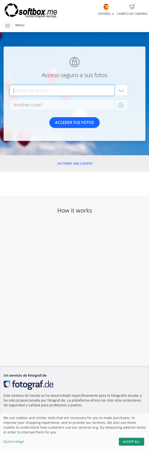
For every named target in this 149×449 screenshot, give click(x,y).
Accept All (131, 442)
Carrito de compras (132, 10)
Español (106, 10)
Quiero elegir (13, 441)
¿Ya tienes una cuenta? (74, 163)
